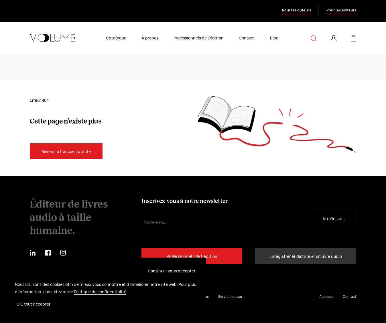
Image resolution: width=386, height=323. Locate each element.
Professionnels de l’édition (199, 38)
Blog (274, 38)
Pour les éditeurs (341, 10)
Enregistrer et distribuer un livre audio (305, 256)
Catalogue (116, 38)
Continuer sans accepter (171, 271)
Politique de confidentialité (100, 291)
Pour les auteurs (296, 10)
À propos (149, 38)
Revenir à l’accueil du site (66, 151)
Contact (247, 38)
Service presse (230, 296)
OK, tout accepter (33, 304)
